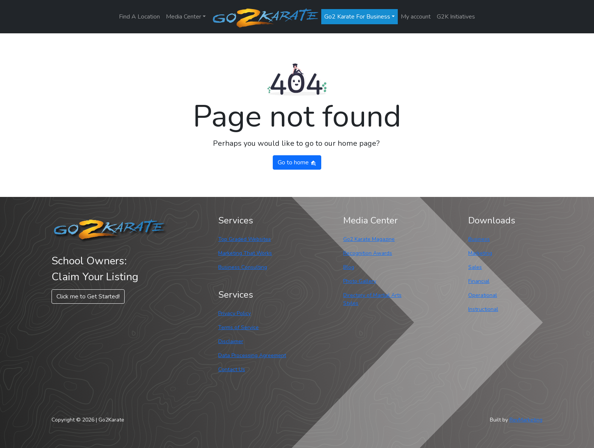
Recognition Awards (367, 253)
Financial (478, 281)
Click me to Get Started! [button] (88, 296)
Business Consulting (242, 267)
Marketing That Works (245, 253)
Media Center (183, 16)
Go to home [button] (297, 162)
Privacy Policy (234, 313)
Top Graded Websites (244, 239)
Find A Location (139, 16)
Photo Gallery (359, 281)
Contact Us (231, 369)
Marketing (480, 253)
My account (416, 16)
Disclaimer (230, 341)
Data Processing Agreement (252, 355)
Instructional (483, 309)
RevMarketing (526, 419)
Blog (348, 267)
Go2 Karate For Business (357, 16)
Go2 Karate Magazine (369, 239)
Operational (482, 295)
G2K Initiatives (456, 16)
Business (479, 239)
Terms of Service (238, 327)
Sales (475, 267)
